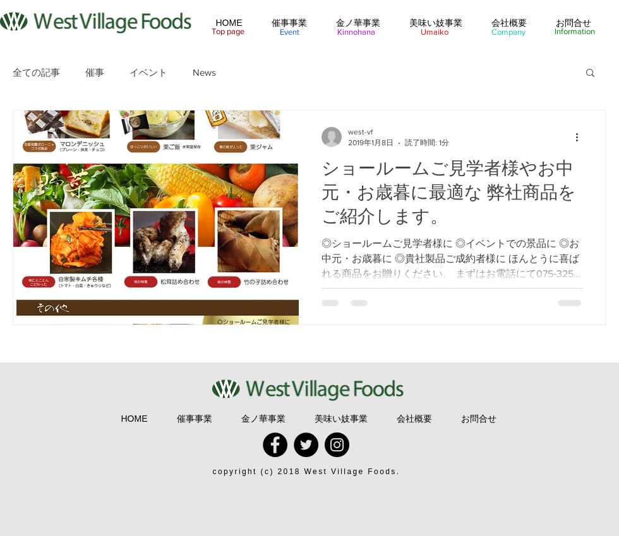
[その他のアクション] (581, 137)
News (204, 72)
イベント (148, 72)
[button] (590, 73)
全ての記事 (36, 72)
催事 (94, 72)
